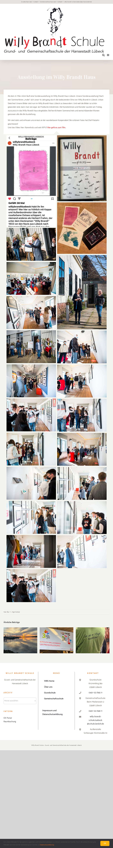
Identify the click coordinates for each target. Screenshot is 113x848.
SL (8, 612)
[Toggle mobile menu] (108, 55)
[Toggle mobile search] (103, 55)
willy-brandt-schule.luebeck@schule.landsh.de (78, 2)
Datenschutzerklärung (47, 845)
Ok (105, 843)
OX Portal (8, 718)
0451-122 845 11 (95, 692)
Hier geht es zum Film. (56, 127)
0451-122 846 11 (95, 711)
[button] (5, 640)
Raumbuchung (10, 721)
